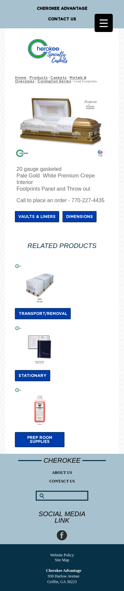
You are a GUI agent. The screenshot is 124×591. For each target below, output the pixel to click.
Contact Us (62, 19)
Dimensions (79, 217)
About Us (62, 472)
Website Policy (62, 555)
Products (38, 77)
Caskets (58, 77)
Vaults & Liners (37, 217)
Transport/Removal (43, 314)
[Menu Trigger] (104, 23)
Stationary (33, 376)
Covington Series (54, 81)
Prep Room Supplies (39, 440)
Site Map (62, 560)
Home (20, 77)
